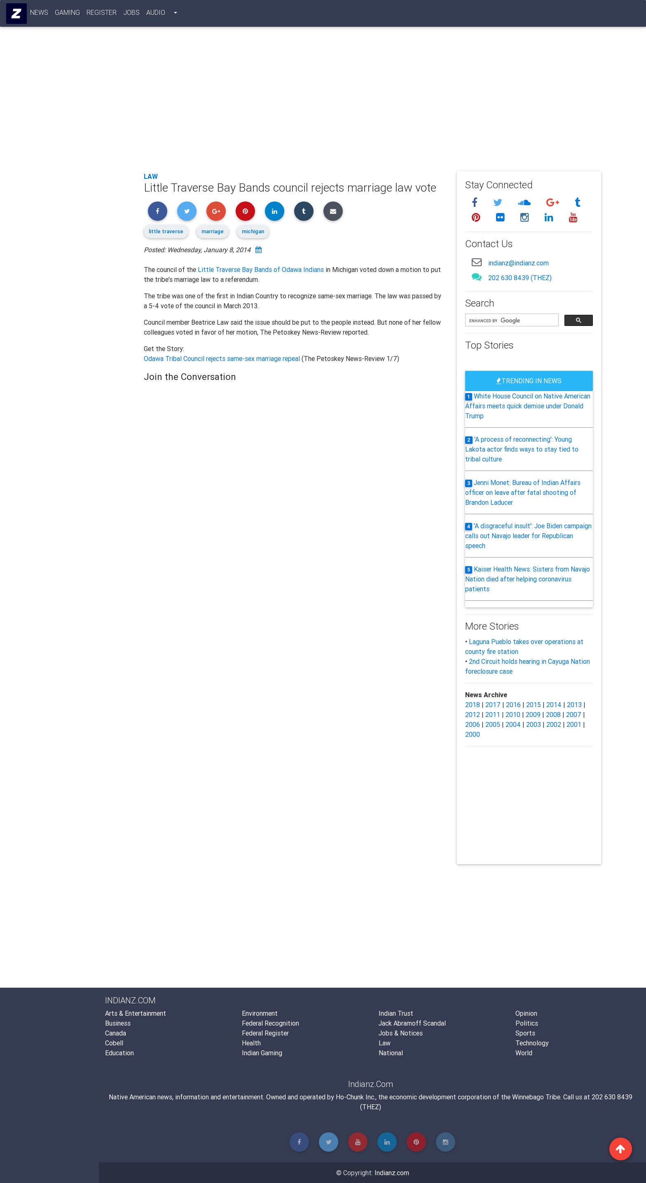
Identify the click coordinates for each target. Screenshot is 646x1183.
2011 (492, 714)
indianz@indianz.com (518, 263)
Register (102, 14)
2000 (472, 734)
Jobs (132, 14)
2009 (533, 714)
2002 (553, 724)
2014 (554, 704)
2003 (533, 724)
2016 (513, 704)
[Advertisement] (372, 104)
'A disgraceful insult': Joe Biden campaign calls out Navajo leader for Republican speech (528, 536)
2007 (573, 714)
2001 (573, 724)
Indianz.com (391, 1173)
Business (118, 1023)
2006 (472, 724)
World (523, 1053)
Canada (115, 1033)
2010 (513, 714)
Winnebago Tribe (536, 1097)
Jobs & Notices (401, 1033)
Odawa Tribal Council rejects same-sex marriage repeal (223, 358)
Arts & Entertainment (135, 1013)
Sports (525, 1033)
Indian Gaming (262, 1053)
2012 (472, 714)
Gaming (67, 14)
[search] (511, 320)
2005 (492, 724)
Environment (260, 1013)
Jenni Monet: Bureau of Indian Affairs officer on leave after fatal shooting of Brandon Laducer (522, 492)
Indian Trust (396, 1013)
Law (151, 176)
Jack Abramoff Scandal (412, 1023)
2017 (493, 704)
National (391, 1053)
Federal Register (265, 1033)
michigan (253, 231)
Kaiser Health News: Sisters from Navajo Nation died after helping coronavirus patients (527, 579)
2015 (533, 704)
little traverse (166, 231)
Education (119, 1053)
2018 (472, 704)
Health (251, 1043)
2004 (513, 724)
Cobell (114, 1043)
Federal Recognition (270, 1023)
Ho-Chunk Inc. (355, 1097)
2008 (553, 714)
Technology (532, 1043)
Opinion (526, 1013)
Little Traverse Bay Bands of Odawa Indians (261, 269)
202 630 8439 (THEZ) (520, 278)
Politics (526, 1023)
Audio (156, 14)
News (39, 14)
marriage (212, 231)
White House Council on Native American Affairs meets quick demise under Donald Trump (527, 406)
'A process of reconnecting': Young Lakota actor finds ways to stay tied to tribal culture (521, 449)
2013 (574, 704)
